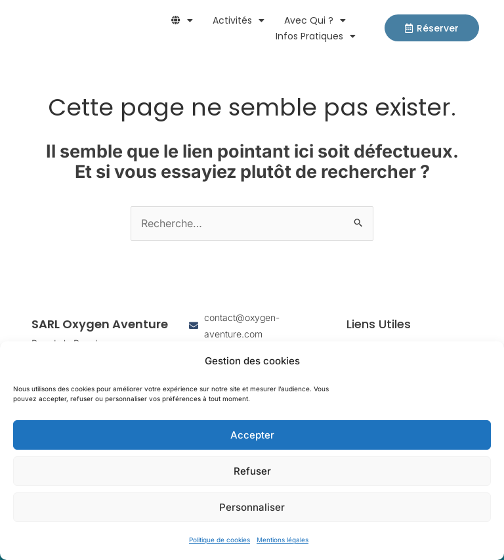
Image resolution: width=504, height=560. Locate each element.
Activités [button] (238, 20)
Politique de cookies (219, 540)
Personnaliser (252, 507)
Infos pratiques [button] (316, 36)
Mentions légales (282, 540)
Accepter (252, 435)
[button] (182, 20)
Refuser (252, 471)
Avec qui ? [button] (315, 20)
